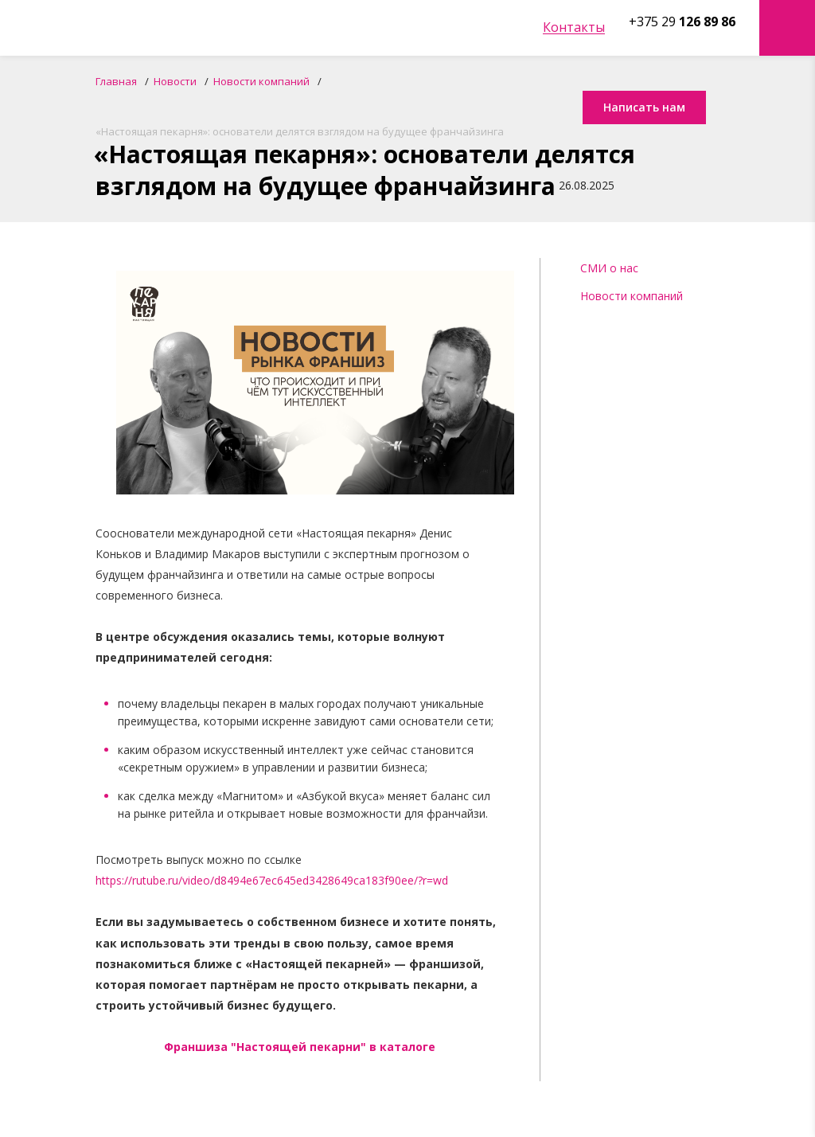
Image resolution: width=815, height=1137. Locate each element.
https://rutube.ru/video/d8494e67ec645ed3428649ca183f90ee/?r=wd (272, 880)
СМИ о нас (609, 267)
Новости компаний (631, 295)
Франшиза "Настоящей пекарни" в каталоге (299, 1047)
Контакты (574, 27)
